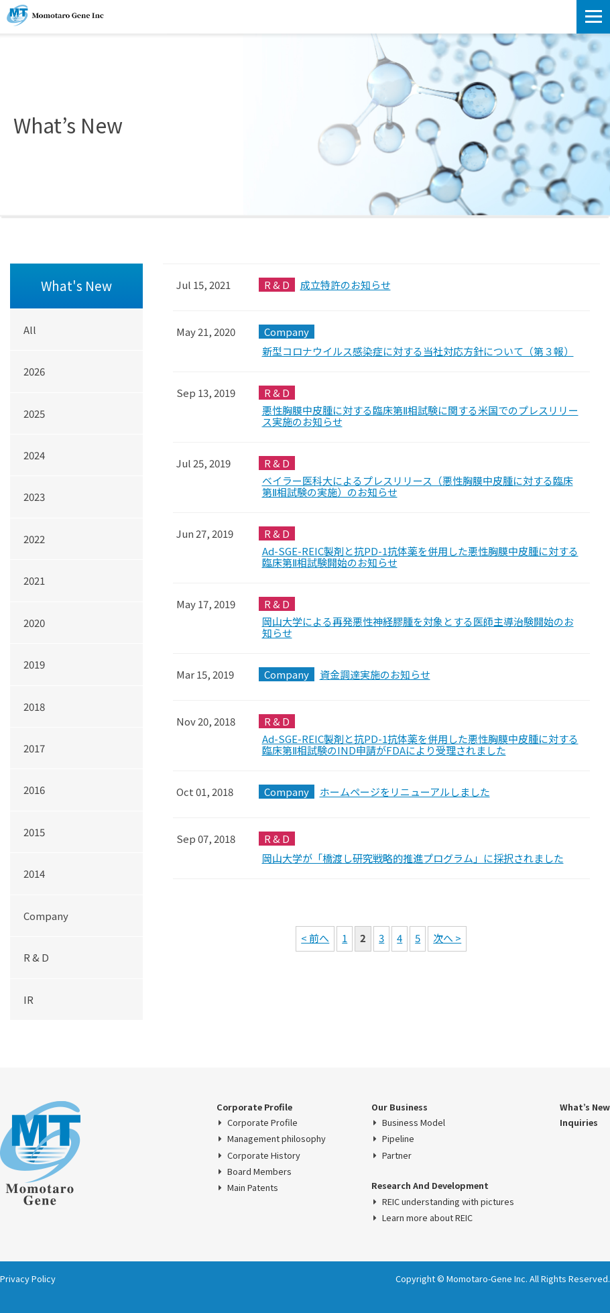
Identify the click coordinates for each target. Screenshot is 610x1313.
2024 (34, 455)
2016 (34, 790)
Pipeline (398, 1139)
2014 (34, 873)
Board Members (259, 1171)
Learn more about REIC (427, 1218)
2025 (34, 413)
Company (45, 916)
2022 (34, 539)
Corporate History (263, 1155)
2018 (34, 706)
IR (28, 999)
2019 (34, 664)
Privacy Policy (28, 1278)
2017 (34, 748)
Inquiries (579, 1123)
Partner (397, 1155)
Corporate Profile (254, 1107)
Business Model (413, 1123)
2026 (34, 371)
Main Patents (252, 1188)
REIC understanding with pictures (448, 1202)
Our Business (399, 1107)
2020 (34, 623)
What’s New (585, 1107)
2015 (34, 832)
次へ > (447, 938)
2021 (34, 580)
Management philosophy (276, 1139)
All (29, 330)
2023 (34, 497)
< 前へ (315, 938)
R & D (36, 957)
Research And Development (430, 1186)
